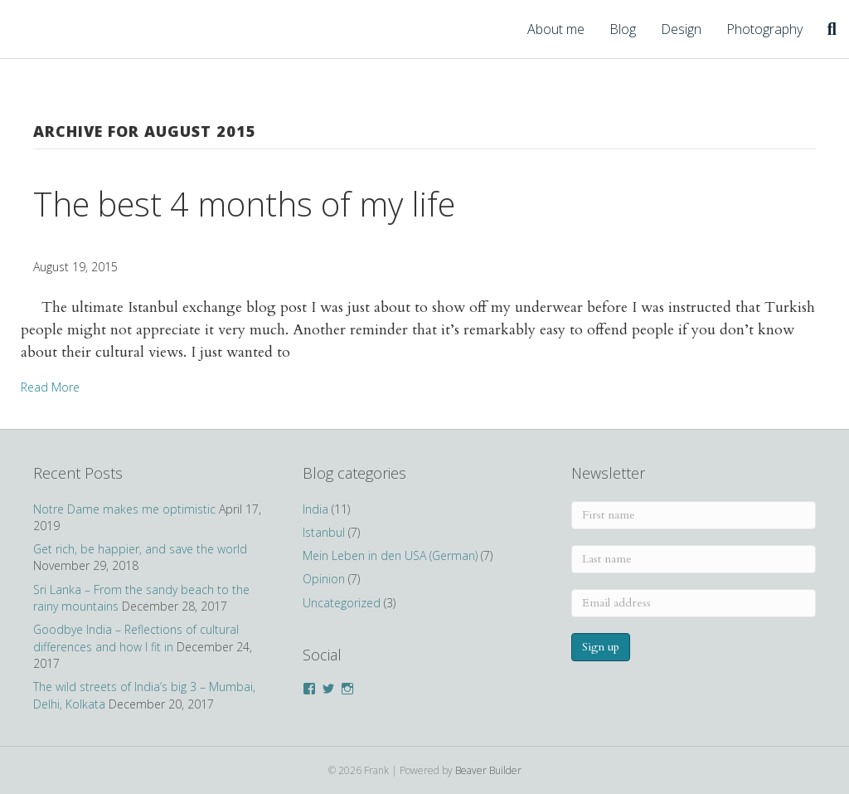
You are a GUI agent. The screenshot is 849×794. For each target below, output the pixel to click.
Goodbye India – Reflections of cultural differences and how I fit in (136, 637)
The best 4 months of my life (244, 204)
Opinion (324, 579)
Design (681, 29)
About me (556, 29)
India (315, 509)
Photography (764, 29)
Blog (622, 29)
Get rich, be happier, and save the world (140, 549)
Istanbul (324, 532)
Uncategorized (342, 603)
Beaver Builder (488, 770)
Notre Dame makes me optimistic (124, 509)
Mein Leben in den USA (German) (390, 555)
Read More (50, 387)
